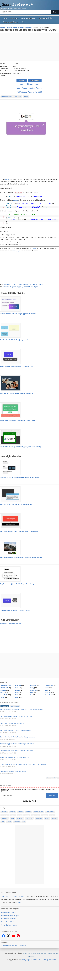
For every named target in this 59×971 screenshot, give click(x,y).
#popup (26, 96)
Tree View (16, 821)
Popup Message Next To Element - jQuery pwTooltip (17, 366)
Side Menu (54, 818)
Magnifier (13, 815)
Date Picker (4, 815)
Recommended (15, 706)
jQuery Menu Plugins (8, 919)
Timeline (9, 821)
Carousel (20, 811)
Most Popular (4, 706)
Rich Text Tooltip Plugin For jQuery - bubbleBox (15, 340)
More (19, 902)
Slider (31, 692)
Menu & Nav (33, 690)
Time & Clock (48, 694)
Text (31, 694)
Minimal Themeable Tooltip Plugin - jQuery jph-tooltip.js (18, 313)
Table (16, 694)
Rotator (17, 692)
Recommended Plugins (10, 22)
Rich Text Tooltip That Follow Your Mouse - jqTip (16, 504)
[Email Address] (23, 795)
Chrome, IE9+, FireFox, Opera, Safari (11, 96)
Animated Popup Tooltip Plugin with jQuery (28, 29)
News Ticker (35, 815)
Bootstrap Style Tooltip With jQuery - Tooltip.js (15, 610)
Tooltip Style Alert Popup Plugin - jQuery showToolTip (17, 420)
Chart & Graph (49, 685)
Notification (20, 818)
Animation (33, 685)
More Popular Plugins (52, 778)
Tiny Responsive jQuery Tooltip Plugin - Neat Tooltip (17, 584)
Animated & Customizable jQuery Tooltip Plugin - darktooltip (19, 477)
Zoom (16, 697)
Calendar (26, 815)
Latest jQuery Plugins (28, 18)
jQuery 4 (12, 811)
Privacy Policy (37, 959)
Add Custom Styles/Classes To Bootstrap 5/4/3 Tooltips (16, 716)
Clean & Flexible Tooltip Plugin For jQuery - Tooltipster (16, 750)
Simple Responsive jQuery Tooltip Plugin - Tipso (21, 287)
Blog (22, 22)
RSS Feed (52, 959)
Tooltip (7, 179)
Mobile (46, 690)
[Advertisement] (29, 47)
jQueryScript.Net (27, 959)
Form (16, 687)
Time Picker (4, 818)
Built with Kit (29, 801)
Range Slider (39, 818)
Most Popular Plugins (45, 18)
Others (2, 692)
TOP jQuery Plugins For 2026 (29, 92)
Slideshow (47, 692)
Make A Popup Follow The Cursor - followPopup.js (16, 393)
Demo (21, 80)
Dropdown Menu (38, 811)
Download (35, 80)
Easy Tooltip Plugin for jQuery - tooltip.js (12, 723)
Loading (17, 690)
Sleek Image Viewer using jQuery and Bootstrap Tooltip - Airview (21, 557)
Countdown (29, 811)
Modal (19, 815)
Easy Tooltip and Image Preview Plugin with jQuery (15, 730)
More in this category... (29, 84)
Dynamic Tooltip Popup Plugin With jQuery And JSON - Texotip (20, 446)
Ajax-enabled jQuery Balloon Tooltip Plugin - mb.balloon (17, 743)
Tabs (2, 821)
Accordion (18, 685)
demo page (16, 251)
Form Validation (50, 811)
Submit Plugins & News (9, 945)
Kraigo (34, 248)
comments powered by (10, 624)
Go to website (17, 73)
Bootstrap (44, 815)
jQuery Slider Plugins (8, 912)
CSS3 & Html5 (4, 687)
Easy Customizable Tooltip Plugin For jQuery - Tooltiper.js (19, 531)
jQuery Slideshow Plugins (10, 915)
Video (23, 821)
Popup (12, 818)
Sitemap (45, 959)
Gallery (32, 687)
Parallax (52, 815)
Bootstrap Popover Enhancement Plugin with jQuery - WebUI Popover (21, 709)
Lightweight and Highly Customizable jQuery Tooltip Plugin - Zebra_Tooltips (23, 764)
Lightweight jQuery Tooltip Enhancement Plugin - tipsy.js (23, 284)
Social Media (4, 694)
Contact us (22, 945)
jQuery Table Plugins (8, 922)
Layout (46, 687)
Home (5, 18)
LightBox (3, 690)
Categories (14, 18)
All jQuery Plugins (5, 685)
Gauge (47, 818)
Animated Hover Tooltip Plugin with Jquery (13, 771)
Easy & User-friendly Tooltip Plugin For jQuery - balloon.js (17, 737)
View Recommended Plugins (29, 88)
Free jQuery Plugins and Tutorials (29, 4)
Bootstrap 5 (4, 811)
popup (15, 200)
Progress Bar (29, 818)
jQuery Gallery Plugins (9, 925)
